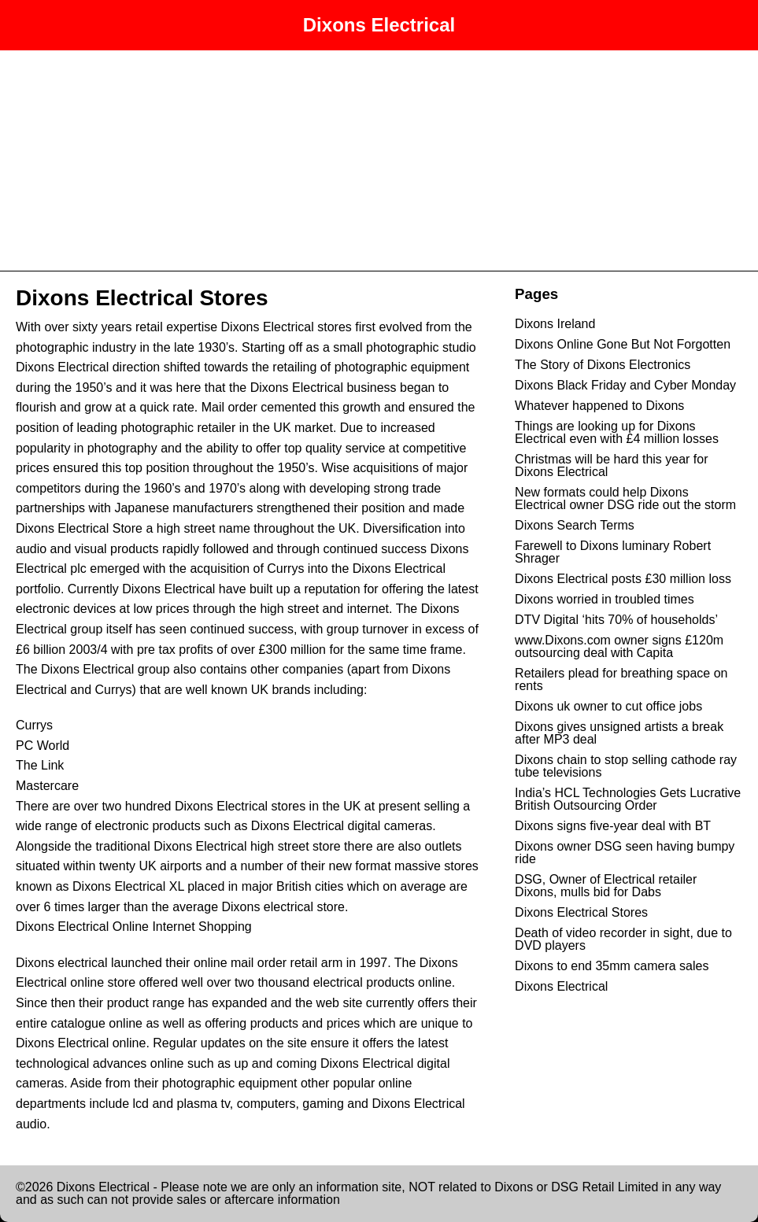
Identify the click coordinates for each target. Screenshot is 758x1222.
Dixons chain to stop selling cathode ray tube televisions (626, 766)
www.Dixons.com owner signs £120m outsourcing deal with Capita (619, 646)
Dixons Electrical (379, 24)
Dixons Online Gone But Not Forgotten (622, 344)
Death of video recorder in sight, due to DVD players (623, 939)
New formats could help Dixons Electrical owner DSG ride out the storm (625, 498)
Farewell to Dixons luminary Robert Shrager (613, 552)
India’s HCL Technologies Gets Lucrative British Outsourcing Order (628, 799)
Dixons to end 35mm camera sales (611, 966)
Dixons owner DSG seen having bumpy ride (624, 853)
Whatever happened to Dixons (599, 405)
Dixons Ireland (555, 323)
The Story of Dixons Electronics (602, 364)
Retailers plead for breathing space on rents (621, 679)
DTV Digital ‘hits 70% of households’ (616, 619)
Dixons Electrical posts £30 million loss (623, 578)
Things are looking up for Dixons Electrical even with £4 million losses (617, 432)
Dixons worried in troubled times (604, 599)
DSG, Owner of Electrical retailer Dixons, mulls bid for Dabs (606, 886)
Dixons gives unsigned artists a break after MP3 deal (619, 733)
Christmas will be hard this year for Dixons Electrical (611, 465)
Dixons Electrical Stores (142, 298)
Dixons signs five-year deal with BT (613, 826)
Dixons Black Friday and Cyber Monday (625, 385)
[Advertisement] (379, 160)
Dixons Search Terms (574, 525)
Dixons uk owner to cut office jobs (608, 706)
